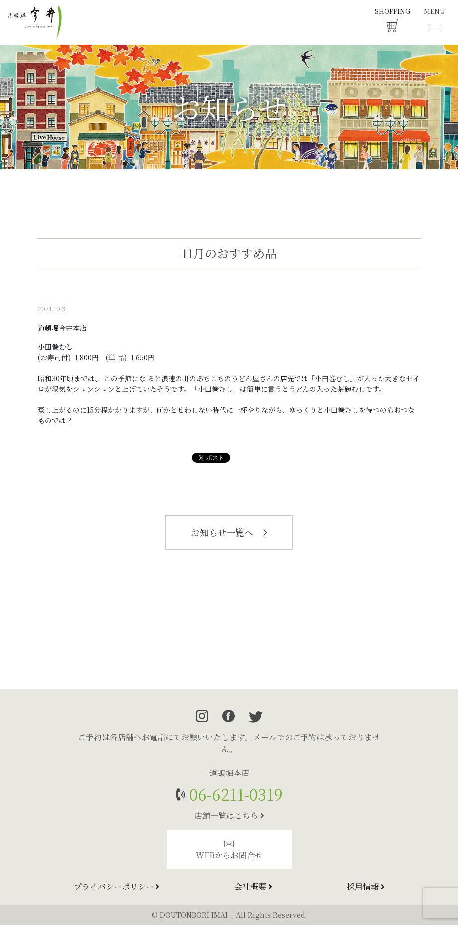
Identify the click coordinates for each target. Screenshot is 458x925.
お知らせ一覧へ (229, 532)
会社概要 (253, 886)
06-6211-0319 (234, 794)
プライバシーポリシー (116, 886)
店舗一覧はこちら (229, 815)
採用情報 (366, 886)
